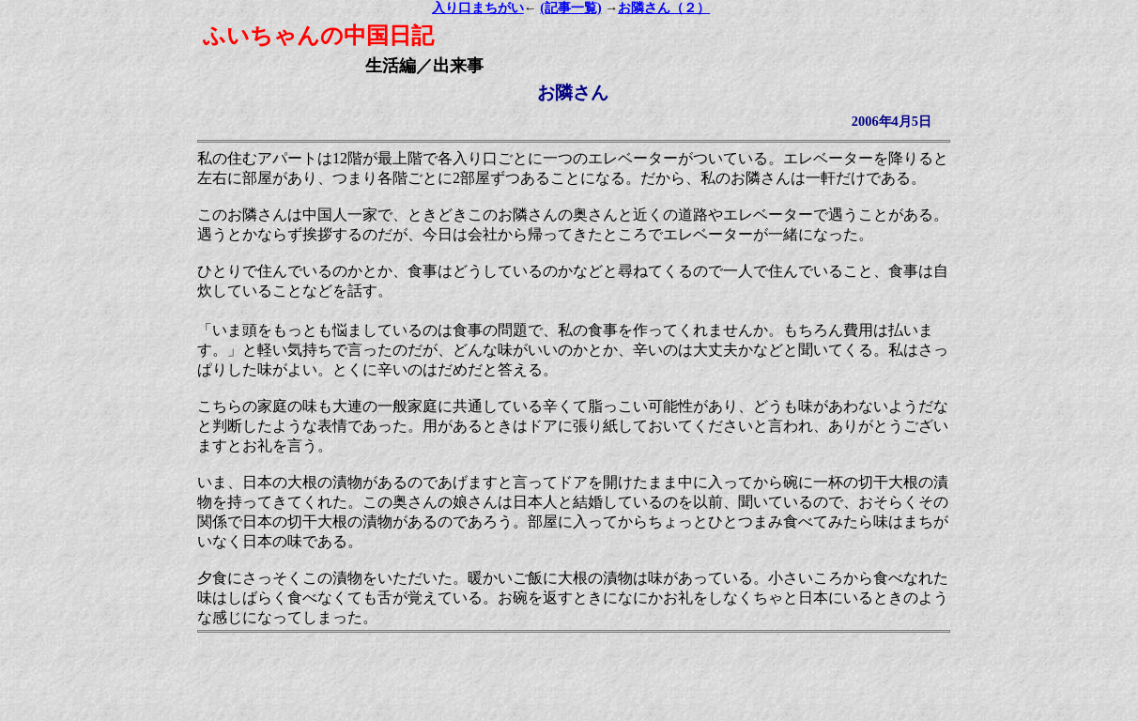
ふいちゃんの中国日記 (318, 35)
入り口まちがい (478, 8)
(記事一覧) (570, 8)
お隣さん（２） (664, 8)
